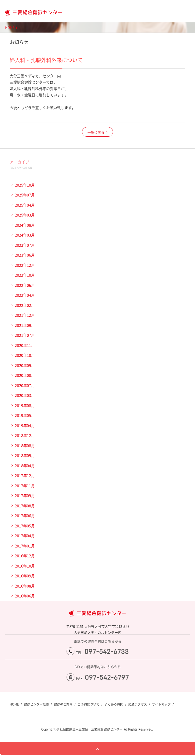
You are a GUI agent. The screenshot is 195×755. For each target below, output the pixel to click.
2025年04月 (25, 204)
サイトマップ (161, 704)
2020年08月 (25, 375)
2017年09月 (25, 495)
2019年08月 (25, 405)
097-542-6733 (106, 651)
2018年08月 (25, 445)
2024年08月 (25, 225)
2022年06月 (25, 285)
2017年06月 (25, 515)
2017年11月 (25, 485)
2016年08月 (25, 585)
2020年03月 (25, 395)
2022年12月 (25, 265)
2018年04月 (25, 465)
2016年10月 (25, 565)
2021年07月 (25, 335)
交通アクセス (137, 704)
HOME (9, 27)
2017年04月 (25, 535)
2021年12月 (25, 315)
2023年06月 (25, 254)
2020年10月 (25, 355)
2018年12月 (25, 435)
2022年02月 (25, 305)
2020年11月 (25, 345)
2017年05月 (25, 525)
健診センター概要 (36, 704)
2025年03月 (25, 214)
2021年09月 (25, 325)
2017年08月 (25, 505)
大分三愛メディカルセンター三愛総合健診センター (31, 12)
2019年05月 (25, 415)
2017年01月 (25, 545)
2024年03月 (25, 234)
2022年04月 (25, 295)
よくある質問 (113, 704)
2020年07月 (25, 385)
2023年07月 (25, 245)
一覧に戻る (95, 132)
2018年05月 (25, 455)
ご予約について (88, 704)
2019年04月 (25, 425)
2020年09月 (25, 365)
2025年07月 (25, 194)
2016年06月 (25, 595)
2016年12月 (25, 555)
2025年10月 (25, 184)
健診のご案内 (63, 704)
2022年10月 (25, 275)
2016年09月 (25, 575)
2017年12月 (25, 475)
